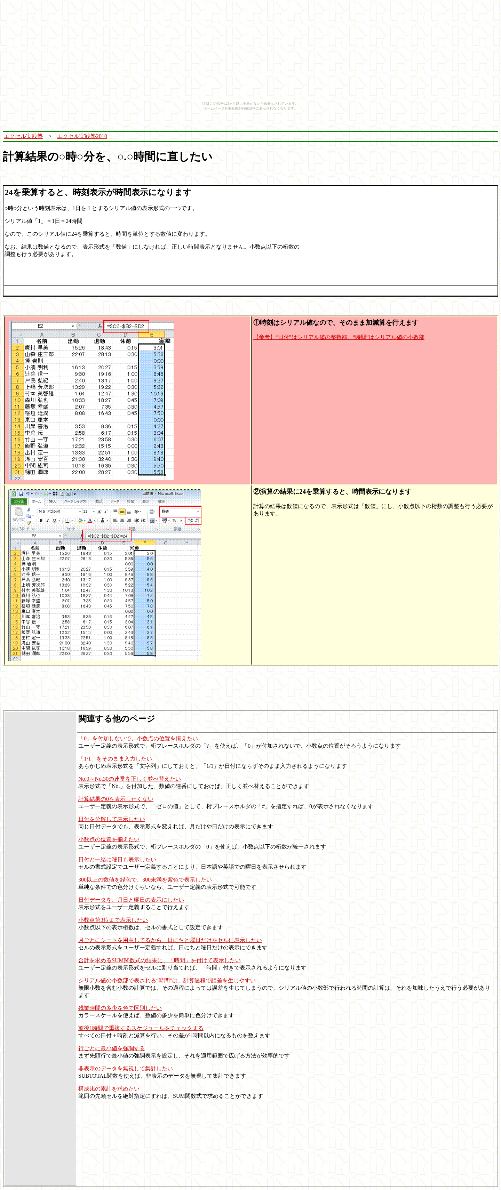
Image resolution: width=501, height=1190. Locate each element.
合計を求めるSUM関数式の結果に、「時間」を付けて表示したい (159, 960)
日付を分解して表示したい (111, 819)
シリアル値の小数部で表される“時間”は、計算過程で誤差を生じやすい (167, 980)
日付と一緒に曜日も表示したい (117, 859)
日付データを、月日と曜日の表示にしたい (131, 900)
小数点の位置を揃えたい (109, 839)
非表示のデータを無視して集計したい (125, 1068)
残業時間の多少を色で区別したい (120, 1008)
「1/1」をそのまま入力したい (115, 759)
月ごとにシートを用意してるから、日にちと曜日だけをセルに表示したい (170, 940)
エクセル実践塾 (23, 136)
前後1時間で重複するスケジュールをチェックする (141, 1028)
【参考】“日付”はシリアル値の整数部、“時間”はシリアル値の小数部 (338, 337)
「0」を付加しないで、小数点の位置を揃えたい (138, 738)
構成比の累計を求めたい (109, 1089)
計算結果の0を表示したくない (115, 799)
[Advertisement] (333, 136)
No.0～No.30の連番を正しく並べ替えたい (129, 779)
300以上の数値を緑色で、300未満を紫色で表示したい (145, 880)
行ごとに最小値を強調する (111, 1048)
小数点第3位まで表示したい (113, 920)
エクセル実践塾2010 (82, 136)
